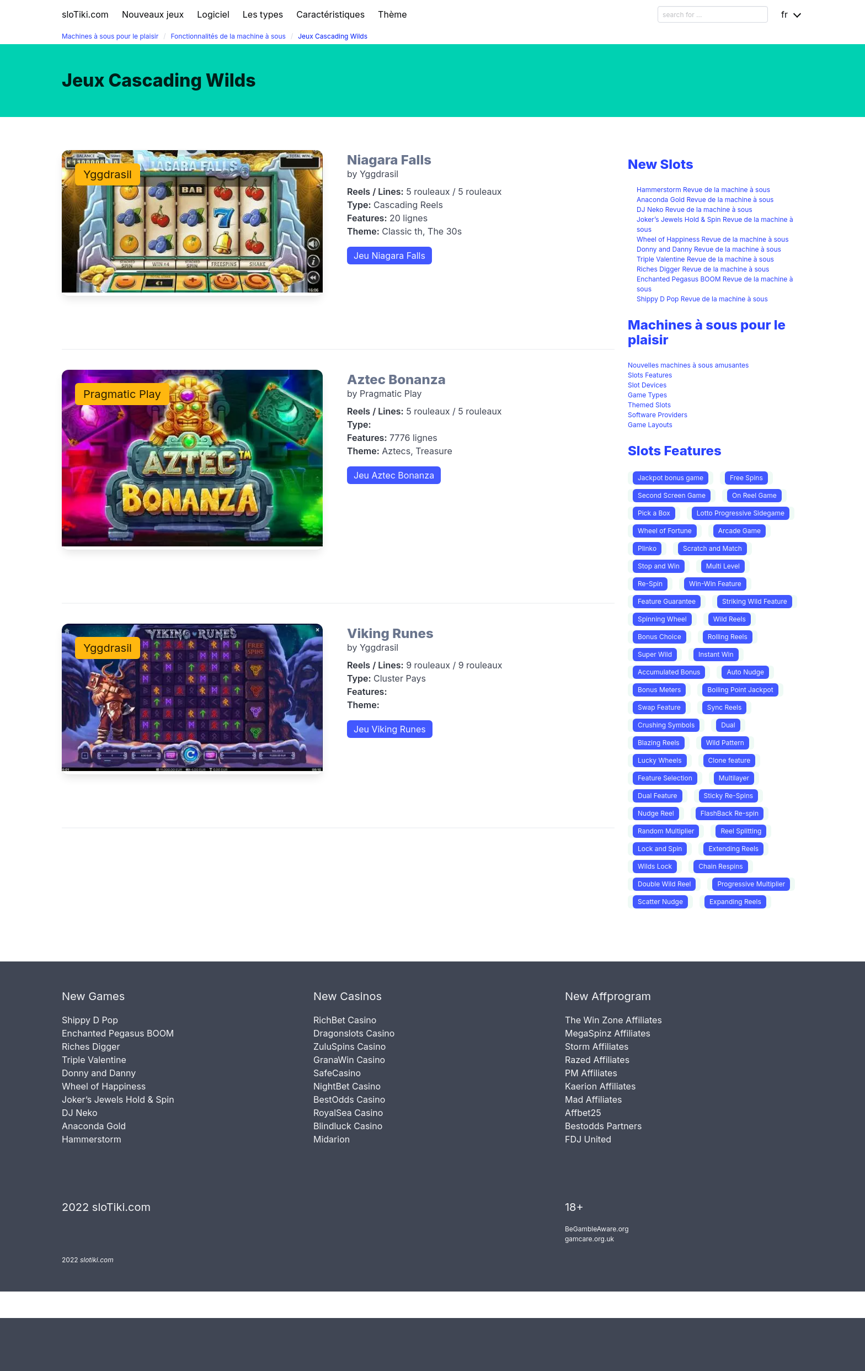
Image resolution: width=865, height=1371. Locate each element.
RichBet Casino (344, 1019)
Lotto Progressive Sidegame (740, 513)
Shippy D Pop (90, 1019)
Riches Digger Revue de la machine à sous (703, 269)
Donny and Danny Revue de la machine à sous (709, 249)
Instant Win (716, 654)
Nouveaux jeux (153, 14)
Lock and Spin (660, 848)
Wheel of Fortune (665, 531)
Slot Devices (647, 385)
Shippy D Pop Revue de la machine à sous (702, 299)
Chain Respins (720, 866)
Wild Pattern (725, 742)
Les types (263, 14)
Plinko (647, 548)
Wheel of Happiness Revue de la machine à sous (713, 239)
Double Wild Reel (664, 884)
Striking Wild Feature (754, 601)
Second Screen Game (672, 495)
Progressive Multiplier (751, 884)
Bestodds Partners (603, 1125)
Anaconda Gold (94, 1125)
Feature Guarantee (667, 601)
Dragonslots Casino (353, 1033)
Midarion (331, 1139)
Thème (392, 14)
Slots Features (650, 375)
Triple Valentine (94, 1059)
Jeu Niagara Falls (389, 255)
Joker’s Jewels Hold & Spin (118, 1099)
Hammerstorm (91, 1139)
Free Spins (746, 478)
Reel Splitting (740, 831)
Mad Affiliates (593, 1099)
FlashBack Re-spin (730, 813)
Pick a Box (654, 513)
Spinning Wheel (662, 619)
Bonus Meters (659, 690)
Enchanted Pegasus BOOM (118, 1033)
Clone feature (729, 760)
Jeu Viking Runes (390, 729)
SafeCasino (337, 1072)
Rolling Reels (727, 637)
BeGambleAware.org (597, 1229)
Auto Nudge (745, 672)
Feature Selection (665, 778)
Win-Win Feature (715, 584)
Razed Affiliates (597, 1059)
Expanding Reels (735, 901)
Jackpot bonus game (670, 478)
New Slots (660, 164)
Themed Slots (649, 405)
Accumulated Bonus (669, 672)
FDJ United (588, 1139)
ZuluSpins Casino (349, 1046)
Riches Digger (91, 1046)
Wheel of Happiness (104, 1086)
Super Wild (655, 654)
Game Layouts (650, 425)
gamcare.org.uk (589, 1239)
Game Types (647, 395)
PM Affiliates (591, 1072)
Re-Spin (650, 584)
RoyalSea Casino (348, 1112)
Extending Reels (733, 848)
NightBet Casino (347, 1086)
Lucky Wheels (660, 760)
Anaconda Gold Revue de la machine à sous (705, 199)
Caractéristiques (330, 14)
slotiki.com (97, 1260)
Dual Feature (657, 795)
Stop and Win (659, 566)
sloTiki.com (85, 14)
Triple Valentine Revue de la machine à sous (705, 259)
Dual (728, 725)
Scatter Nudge (660, 901)
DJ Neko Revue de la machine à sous (694, 209)
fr (784, 14)
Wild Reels (729, 619)
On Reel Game (754, 495)
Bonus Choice (659, 637)
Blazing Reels (659, 742)
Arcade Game (739, 531)
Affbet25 (583, 1112)
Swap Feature (659, 707)
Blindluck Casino (347, 1125)
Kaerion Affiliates (600, 1086)
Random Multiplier (666, 831)
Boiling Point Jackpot (740, 690)
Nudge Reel (656, 813)
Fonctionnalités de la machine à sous (227, 36)
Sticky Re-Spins (729, 795)
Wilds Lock (655, 866)
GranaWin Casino (349, 1059)
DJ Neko (80, 1112)
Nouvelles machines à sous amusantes (688, 365)
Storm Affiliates (596, 1046)
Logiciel (213, 14)
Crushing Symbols (666, 725)
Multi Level (723, 566)
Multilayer (734, 778)
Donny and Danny (99, 1072)
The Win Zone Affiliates (613, 1019)
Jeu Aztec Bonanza (394, 475)
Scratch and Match (712, 548)
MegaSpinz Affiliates (607, 1033)
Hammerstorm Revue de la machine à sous (703, 189)
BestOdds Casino (349, 1099)
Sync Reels (724, 707)
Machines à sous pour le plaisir (110, 36)
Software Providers (657, 415)
